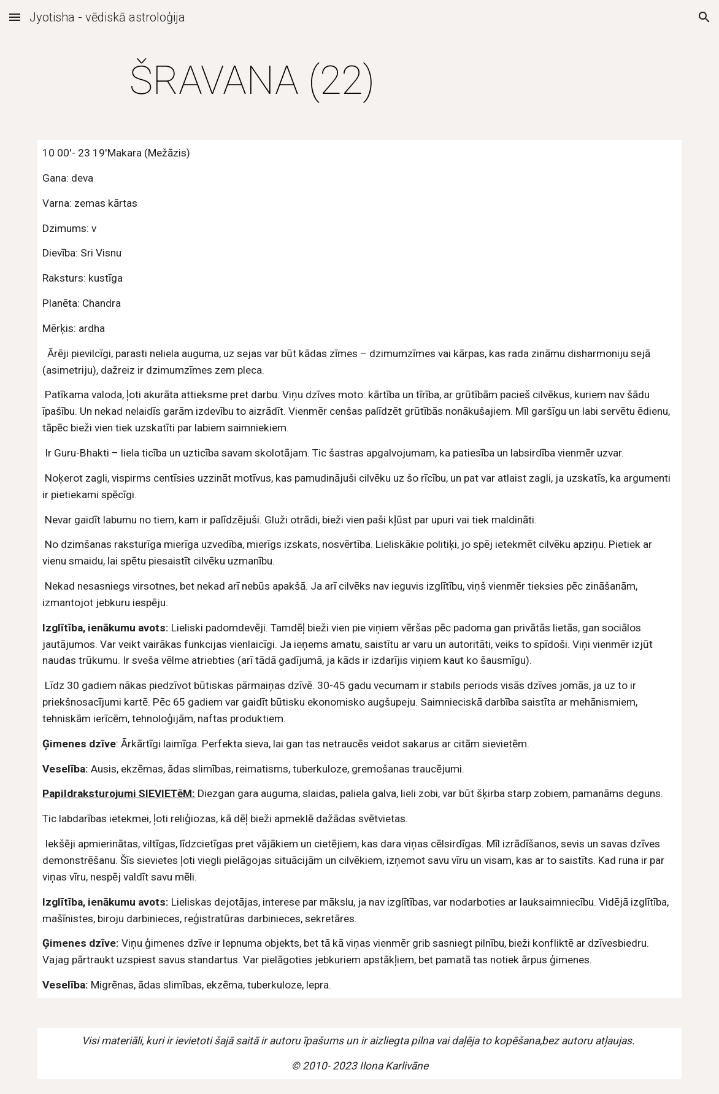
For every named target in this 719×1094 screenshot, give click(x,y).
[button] (14, 17)
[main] (251, 81)
